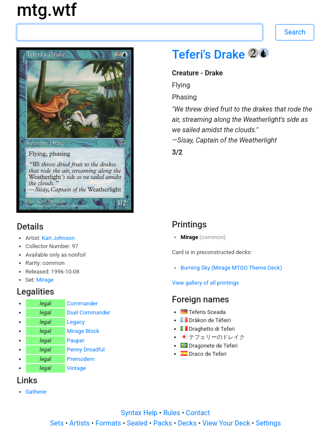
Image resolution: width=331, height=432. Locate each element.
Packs (163, 423)
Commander (82, 303)
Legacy (75, 322)
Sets (57, 423)
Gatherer (36, 391)
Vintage (76, 368)
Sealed (138, 423)
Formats (108, 423)
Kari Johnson (58, 238)
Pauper (75, 340)
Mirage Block (83, 331)
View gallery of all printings (205, 283)
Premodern (80, 359)
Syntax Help (140, 413)
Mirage (44, 280)
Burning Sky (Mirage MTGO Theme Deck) (231, 267)
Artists (80, 423)
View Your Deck (227, 423)
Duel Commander (88, 312)
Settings (268, 423)
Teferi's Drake (210, 54)
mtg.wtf (47, 10)
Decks (188, 423)
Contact (198, 413)
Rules (172, 413)
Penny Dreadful (86, 349)
